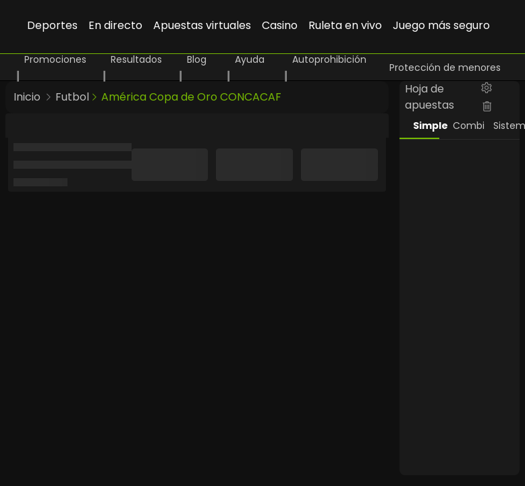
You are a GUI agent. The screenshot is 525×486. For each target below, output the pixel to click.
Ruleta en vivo (345, 25)
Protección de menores (445, 67)
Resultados (136, 59)
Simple (426, 125)
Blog (196, 59)
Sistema (506, 125)
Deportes (52, 25)
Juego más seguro (441, 25)
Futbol (72, 97)
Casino (280, 25)
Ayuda (250, 59)
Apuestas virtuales (202, 25)
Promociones (55, 59)
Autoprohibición (329, 59)
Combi (466, 125)
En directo (115, 25)
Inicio (26, 97)
